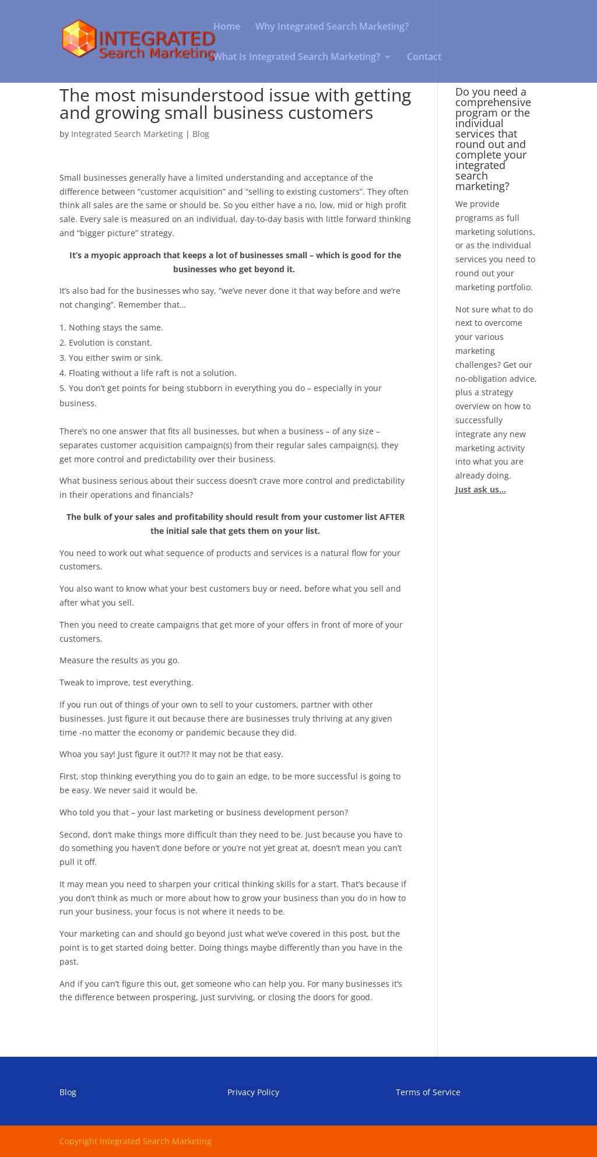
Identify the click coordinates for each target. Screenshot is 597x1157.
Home (226, 27)
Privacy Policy (253, 1092)
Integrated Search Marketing (127, 133)
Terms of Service (428, 1092)
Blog (200, 133)
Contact (424, 57)
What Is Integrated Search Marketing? (296, 57)
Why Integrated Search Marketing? (332, 27)
